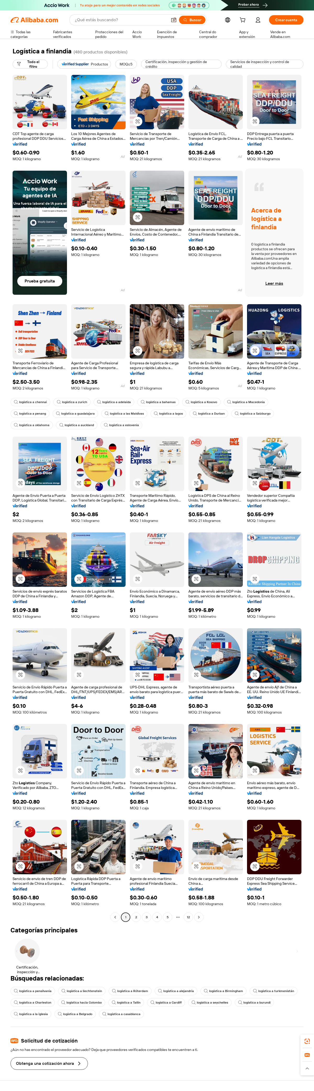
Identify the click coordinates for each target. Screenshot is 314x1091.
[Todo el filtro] (30, 64)
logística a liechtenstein (81, 991)
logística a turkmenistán (273, 991)
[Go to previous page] (115, 917)
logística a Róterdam (130, 991)
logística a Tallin (126, 1002)
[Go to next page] (199, 917)
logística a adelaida (114, 402)
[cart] (244, 21)
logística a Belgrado (75, 1014)
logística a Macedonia (246, 402)
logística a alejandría (176, 991)
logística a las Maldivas (124, 413)
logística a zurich (72, 402)
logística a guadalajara (75, 413)
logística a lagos (168, 413)
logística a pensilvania (33, 991)
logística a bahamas (158, 402)
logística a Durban (209, 413)
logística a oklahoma (31, 425)
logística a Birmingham (223, 991)
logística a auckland (76, 425)
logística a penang (30, 413)
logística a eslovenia (121, 425)
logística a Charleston (32, 1002)
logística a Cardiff (166, 1002)
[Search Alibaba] (120, 20)
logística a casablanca (121, 1014)
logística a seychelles (210, 1002)
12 (188, 917)
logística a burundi (254, 1002)
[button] (174, 20)
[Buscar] (192, 20)
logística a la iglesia (31, 1014)
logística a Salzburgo (253, 413)
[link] (307, 1041)
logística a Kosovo (201, 402)
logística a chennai (30, 402)
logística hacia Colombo (81, 1002)
